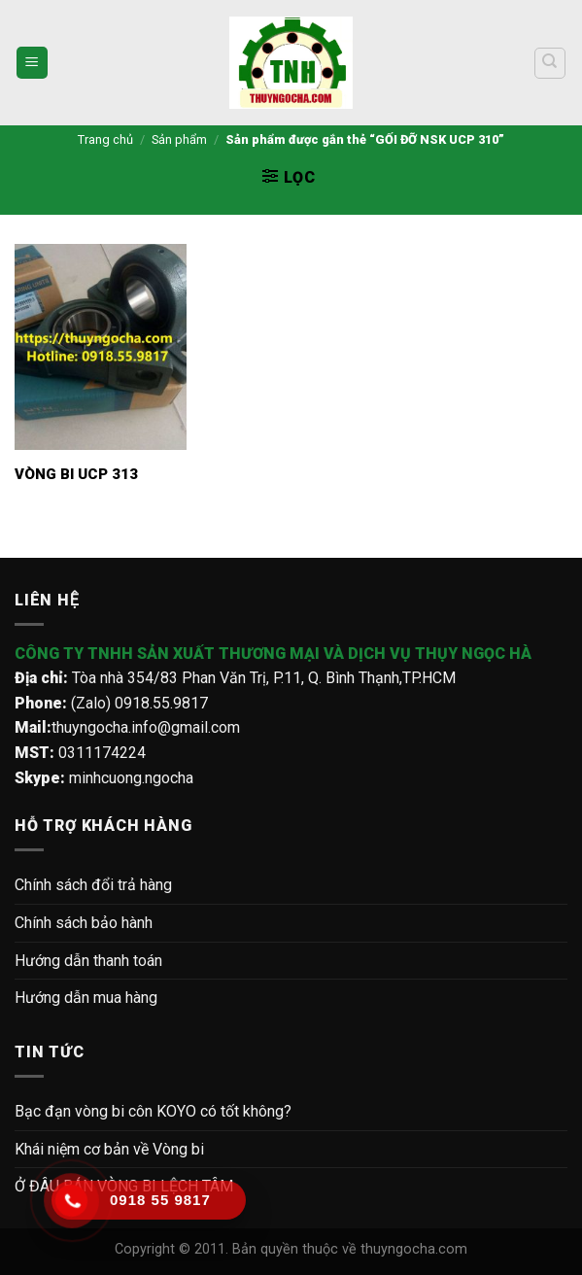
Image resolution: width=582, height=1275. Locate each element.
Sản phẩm (179, 139)
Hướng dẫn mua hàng (86, 997)
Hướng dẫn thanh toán (88, 960)
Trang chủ (105, 139)
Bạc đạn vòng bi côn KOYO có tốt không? (153, 1111)
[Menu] (33, 63)
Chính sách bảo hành (84, 922)
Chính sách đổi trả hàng (93, 885)
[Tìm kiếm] (550, 63)
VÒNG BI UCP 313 (76, 474)
